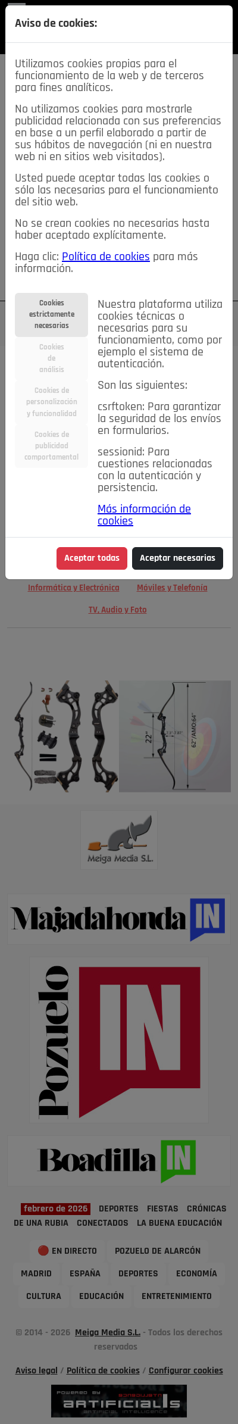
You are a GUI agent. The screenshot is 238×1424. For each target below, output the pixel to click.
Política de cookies (106, 257)
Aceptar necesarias (177, 558)
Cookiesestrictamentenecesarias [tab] (51, 314)
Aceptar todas (92, 558)
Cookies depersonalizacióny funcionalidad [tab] (51, 402)
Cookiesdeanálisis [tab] (51, 358)
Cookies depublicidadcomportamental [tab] (51, 446)
